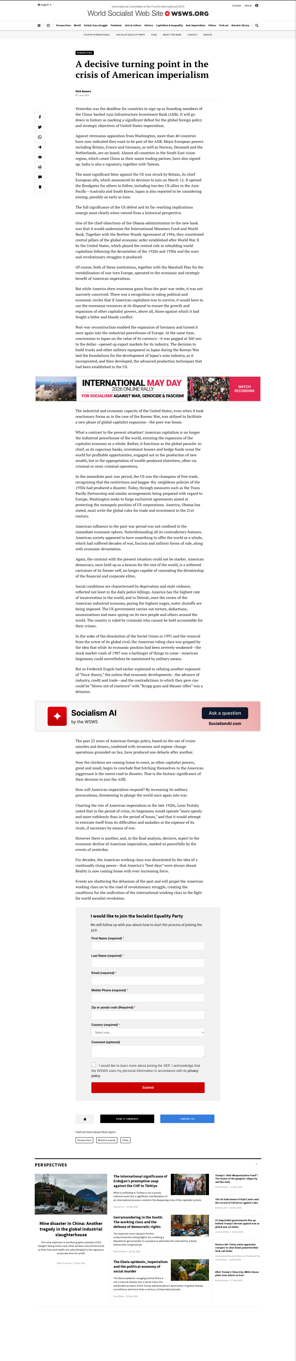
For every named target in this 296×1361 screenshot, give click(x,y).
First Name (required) (106, 938)
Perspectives (84, 1140)
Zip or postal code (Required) (112, 1007)
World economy (107, 1140)
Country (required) (104, 1024)
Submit (148, 1087)
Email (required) (102, 973)
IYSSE (154, 34)
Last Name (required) (106, 955)
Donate (208, 34)
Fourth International (97, 34)
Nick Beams (83, 91)
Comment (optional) (105, 1042)
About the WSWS (172, 34)
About (248, 5)
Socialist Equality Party (130, 34)
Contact (236, 5)
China (125, 1140)
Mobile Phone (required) (108, 990)
